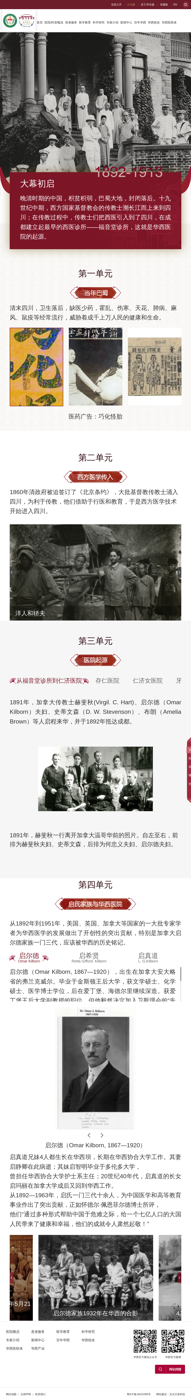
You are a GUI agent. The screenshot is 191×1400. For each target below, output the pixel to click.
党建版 (164, 4)
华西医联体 (169, 22)
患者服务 (71, 22)
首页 (40, 22)
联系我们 (40, 1394)
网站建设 (161, 1394)
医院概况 (12, 1332)
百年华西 (140, 22)
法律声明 (26, 1394)
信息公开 (116, 4)
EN (175, 4)
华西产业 (43, 40)
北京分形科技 (177, 1394)
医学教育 (85, 22)
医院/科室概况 (54, 22)
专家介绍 (112, 22)
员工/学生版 (147, 4)
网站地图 (11, 1394)
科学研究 (99, 22)
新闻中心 (126, 22)
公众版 (131, 4)
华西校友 (154, 22)
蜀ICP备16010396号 (139, 1394)
